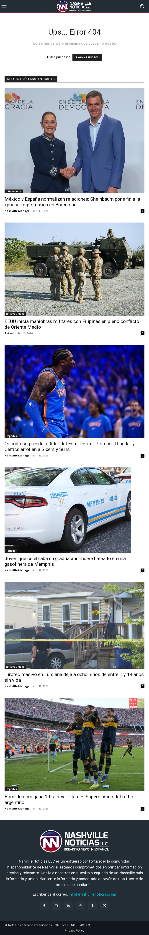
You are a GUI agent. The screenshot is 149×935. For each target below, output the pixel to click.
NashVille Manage (17, 211)
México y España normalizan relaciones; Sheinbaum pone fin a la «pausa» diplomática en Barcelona (72, 201)
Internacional (13, 191)
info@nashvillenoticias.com (92, 894)
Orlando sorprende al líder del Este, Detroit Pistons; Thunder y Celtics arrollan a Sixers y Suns (70, 446)
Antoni (9, 333)
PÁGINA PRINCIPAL (87, 57)
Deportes (11, 436)
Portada (10, 550)
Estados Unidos (15, 313)
